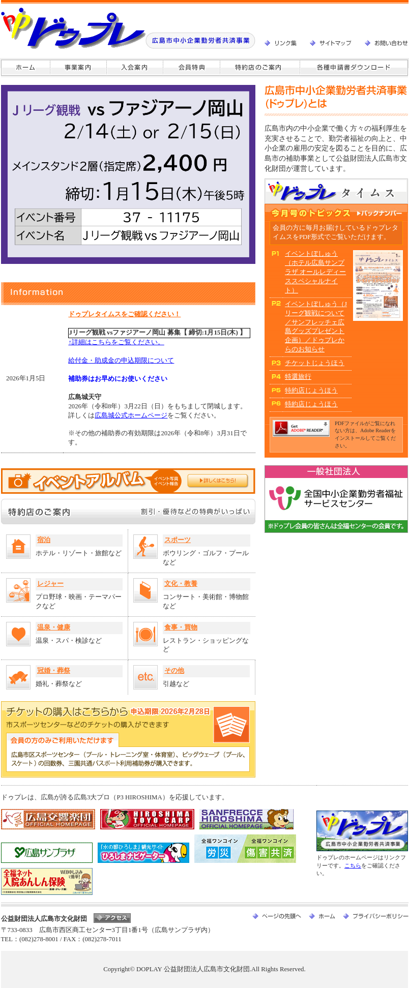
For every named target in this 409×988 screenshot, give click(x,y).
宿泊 (43, 540)
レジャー (50, 583)
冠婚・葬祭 (53, 670)
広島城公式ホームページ (131, 415)
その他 (174, 670)
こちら (352, 865)
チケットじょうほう (314, 363)
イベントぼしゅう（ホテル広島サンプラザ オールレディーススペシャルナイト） (315, 272)
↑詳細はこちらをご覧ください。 (116, 342)
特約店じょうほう (311, 390)
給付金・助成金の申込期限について (121, 360)
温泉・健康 (53, 627)
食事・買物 (180, 627)
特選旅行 (298, 376)
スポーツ (177, 540)
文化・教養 (180, 583)
